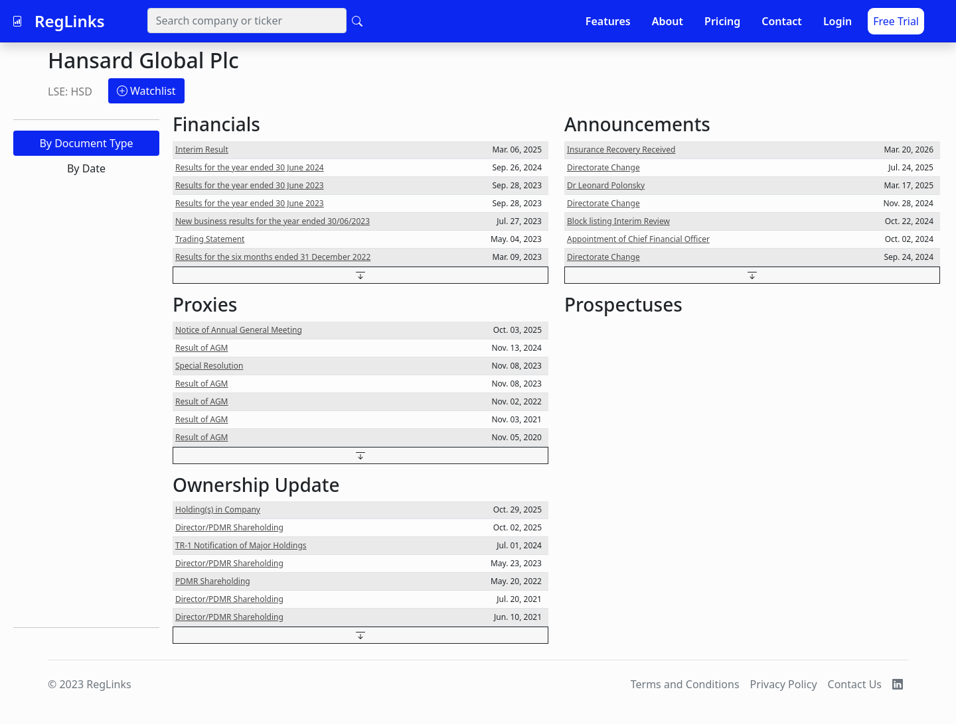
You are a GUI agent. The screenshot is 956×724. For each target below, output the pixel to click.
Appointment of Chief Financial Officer (638, 239)
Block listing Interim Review (618, 221)
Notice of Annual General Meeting (238, 329)
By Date (86, 168)
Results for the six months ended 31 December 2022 (272, 257)
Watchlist (146, 91)
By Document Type (86, 143)
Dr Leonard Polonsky (606, 185)
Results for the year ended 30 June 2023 (249, 185)
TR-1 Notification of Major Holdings (241, 545)
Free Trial (896, 21)
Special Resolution (209, 365)
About (667, 21)
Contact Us (855, 684)
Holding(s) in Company (217, 509)
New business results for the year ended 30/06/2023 (272, 221)
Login (837, 21)
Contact (781, 21)
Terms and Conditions (685, 684)
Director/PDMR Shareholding (229, 527)
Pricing (722, 21)
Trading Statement (209, 239)
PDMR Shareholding (212, 581)
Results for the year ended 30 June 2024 (249, 167)
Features (608, 21)
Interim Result (201, 149)
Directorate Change (603, 167)
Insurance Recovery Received (621, 149)
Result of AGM (201, 347)
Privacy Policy (783, 684)
